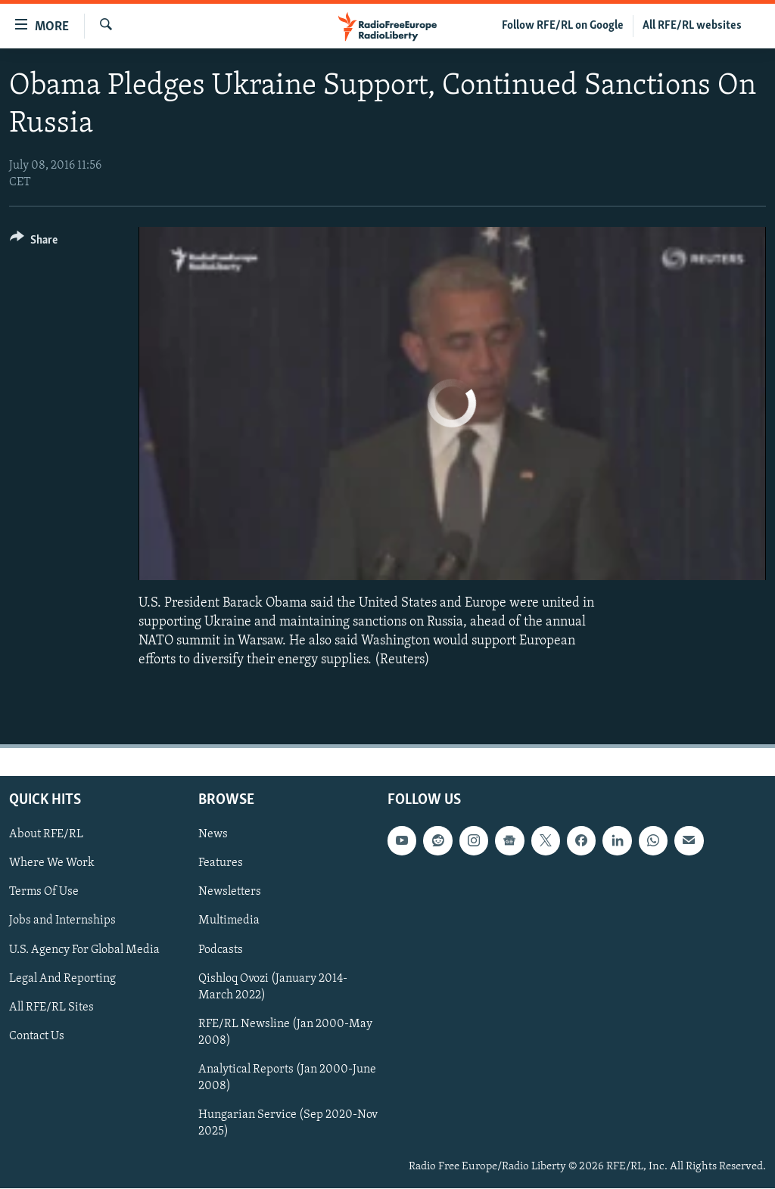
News (213, 835)
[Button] (34, 242)
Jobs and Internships (62, 921)
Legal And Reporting (62, 979)
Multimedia (229, 921)
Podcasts (220, 950)
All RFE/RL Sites (51, 1007)
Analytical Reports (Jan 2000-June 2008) (287, 1077)
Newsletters (229, 892)
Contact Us (36, 1036)
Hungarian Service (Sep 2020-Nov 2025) (288, 1123)
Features (220, 864)
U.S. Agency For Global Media (84, 950)
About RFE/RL (46, 835)
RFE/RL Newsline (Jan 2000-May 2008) (285, 1032)
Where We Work (52, 864)
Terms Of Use (44, 892)
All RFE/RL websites (692, 26)
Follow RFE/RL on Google (563, 26)
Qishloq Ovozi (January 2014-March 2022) (272, 987)
